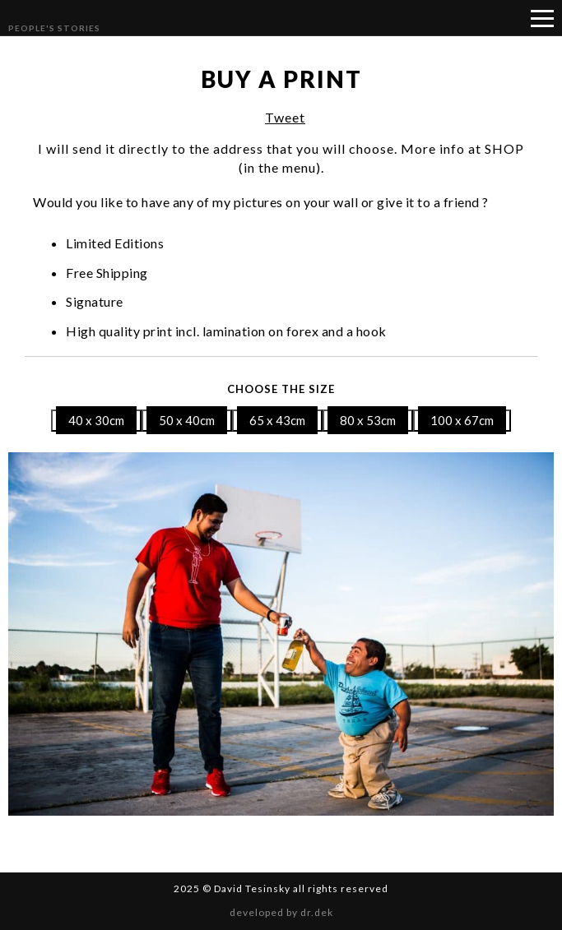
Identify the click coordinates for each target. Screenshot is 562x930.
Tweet (285, 117)
